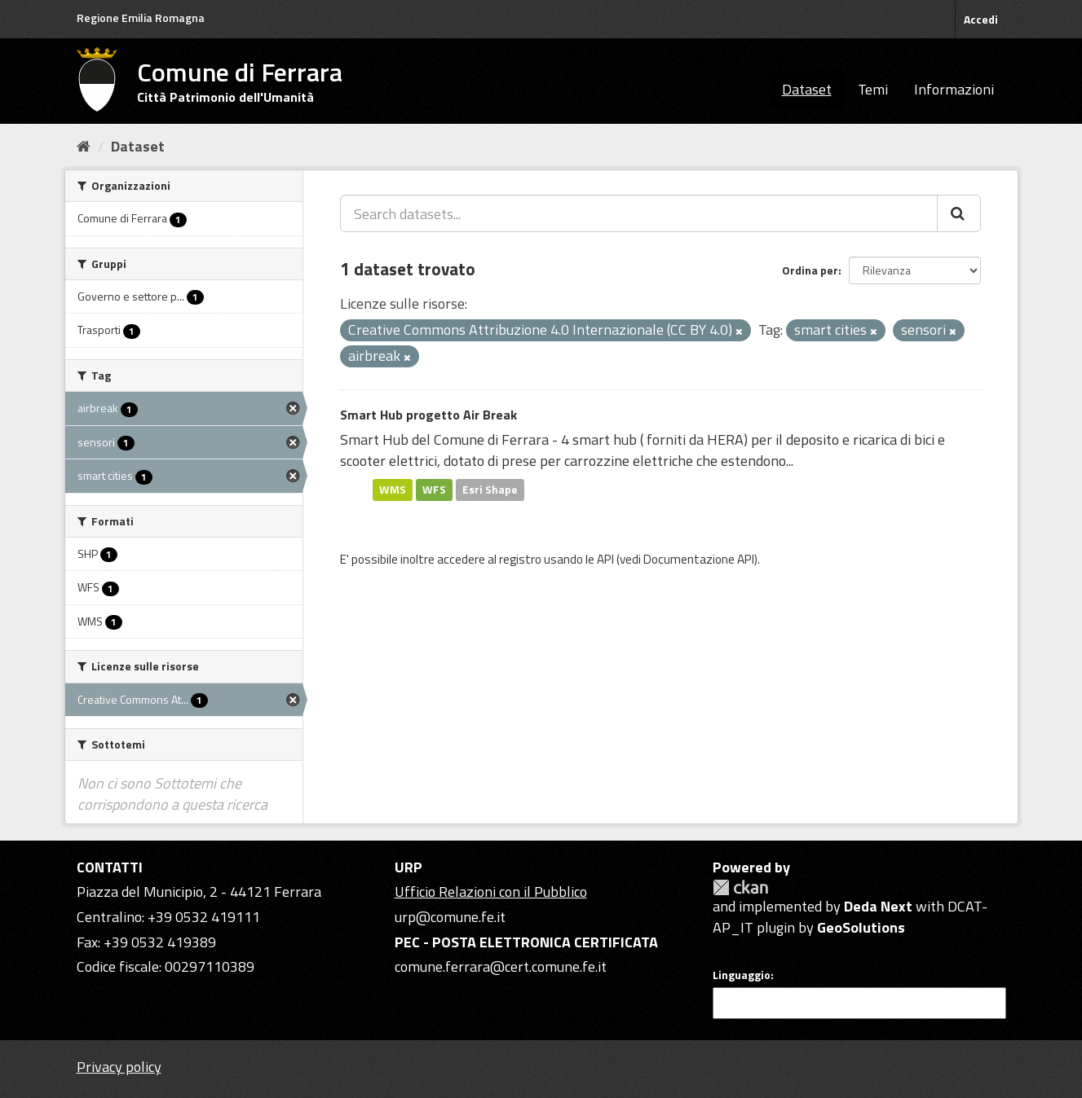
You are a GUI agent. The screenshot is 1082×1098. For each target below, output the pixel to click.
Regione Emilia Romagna (141, 17)
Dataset (807, 89)
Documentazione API (698, 559)
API (605, 559)
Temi (873, 89)
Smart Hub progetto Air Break (428, 414)
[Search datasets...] (639, 213)
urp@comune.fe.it (450, 917)
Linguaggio (742, 975)
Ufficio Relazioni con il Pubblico (491, 892)
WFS (434, 489)
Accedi (981, 19)
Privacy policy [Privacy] (119, 1067)
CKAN (740, 887)
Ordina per (810, 270)
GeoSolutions (861, 927)
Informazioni (954, 89)
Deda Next (878, 906)
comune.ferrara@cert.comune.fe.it (501, 966)
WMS (392, 489)
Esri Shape (490, 489)
